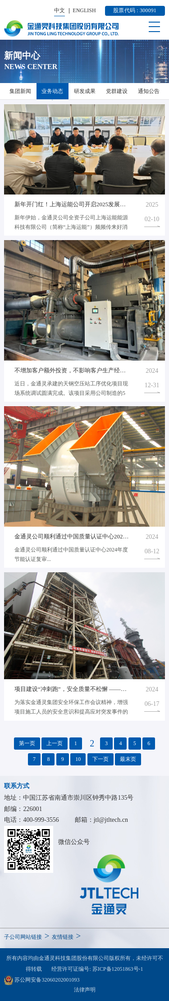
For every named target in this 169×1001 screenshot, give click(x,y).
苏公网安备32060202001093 (41, 980)
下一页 (100, 759)
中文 (59, 10)
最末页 (128, 759)
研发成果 (85, 91)
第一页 (27, 743)
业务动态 (52, 91)
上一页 (54, 743)
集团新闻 (20, 91)
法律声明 (85, 990)
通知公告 (149, 91)
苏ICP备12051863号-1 (117, 969)
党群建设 (117, 91)
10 (78, 759)
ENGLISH (84, 10)
